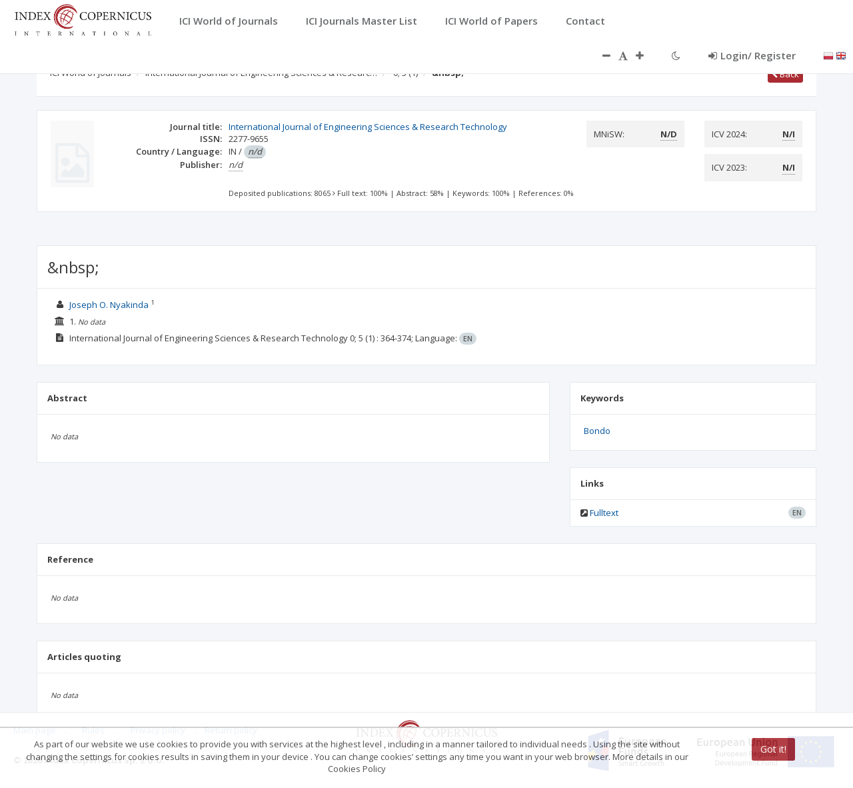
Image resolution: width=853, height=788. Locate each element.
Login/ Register (752, 55)
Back (785, 74)
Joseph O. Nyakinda (110, 305)
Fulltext (604, 513)
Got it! (773, 749)
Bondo (597, 431)
